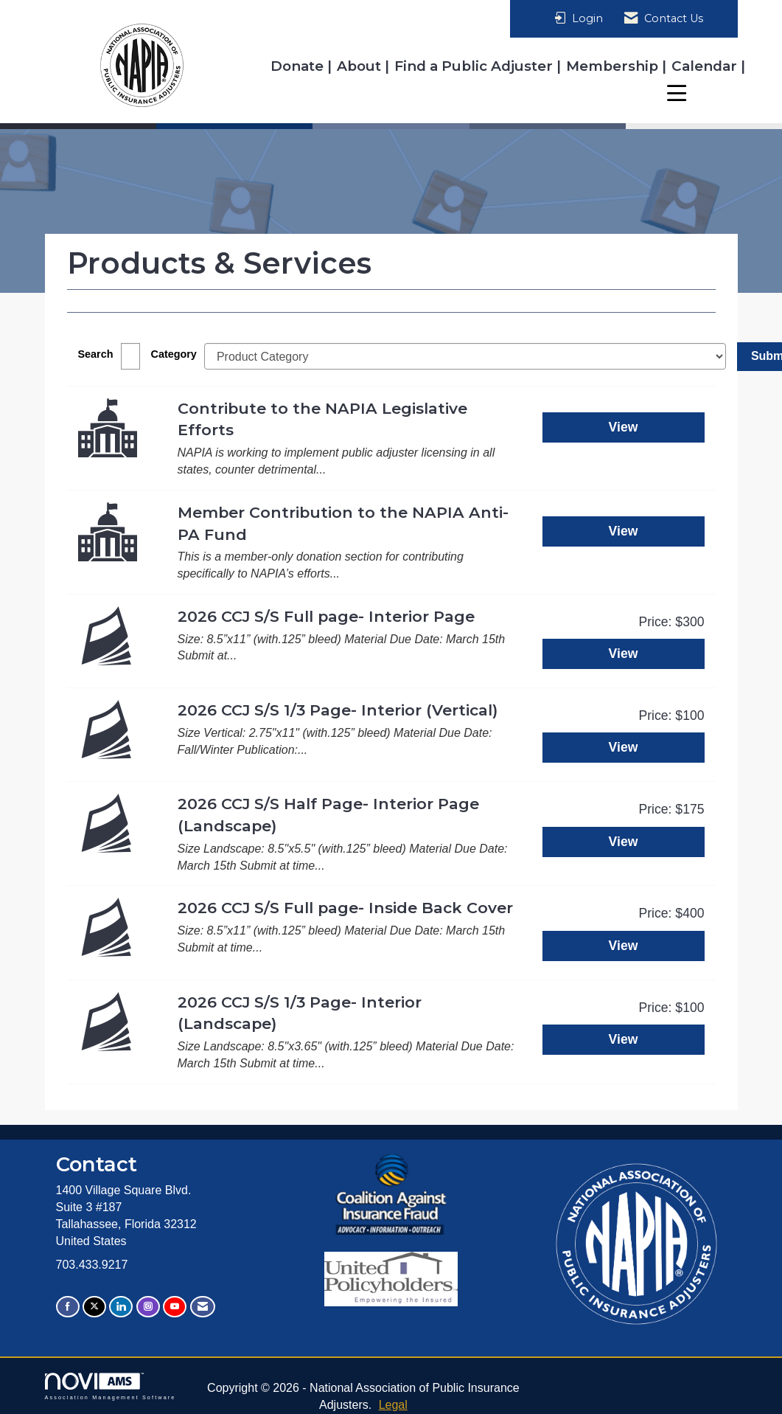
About (361, 66)
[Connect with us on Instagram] (148, 1306)
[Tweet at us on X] (94, 1306)
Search (96, 354)
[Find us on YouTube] (174, 1306)
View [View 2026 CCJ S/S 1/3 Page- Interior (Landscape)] (623, 1039)
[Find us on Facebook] (68, 1306)
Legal (393, 1405)
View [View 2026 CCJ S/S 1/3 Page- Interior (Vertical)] (623, 747)
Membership (614, 66)
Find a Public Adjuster (475, 66)
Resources (701, 92)
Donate (298, 66)
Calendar (706, 66)
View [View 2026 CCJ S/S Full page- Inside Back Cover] (623, 945)
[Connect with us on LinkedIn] (121, 1306)
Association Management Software (110, 1386)
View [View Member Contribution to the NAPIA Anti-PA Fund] (623, 531)
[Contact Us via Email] (202, 1306)
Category (174, 354)
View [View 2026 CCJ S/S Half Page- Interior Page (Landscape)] (623, 841)
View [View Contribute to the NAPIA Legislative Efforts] (623, 427)
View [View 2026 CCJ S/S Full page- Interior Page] (623, 653)
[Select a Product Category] (465, 356)
